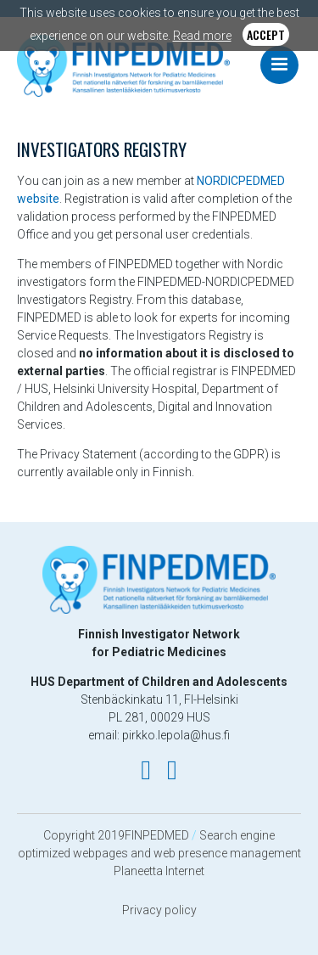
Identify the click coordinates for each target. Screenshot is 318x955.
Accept (266, 34)
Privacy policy (159, 910)
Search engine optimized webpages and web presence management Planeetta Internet (159, 853)
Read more (202, 35)
